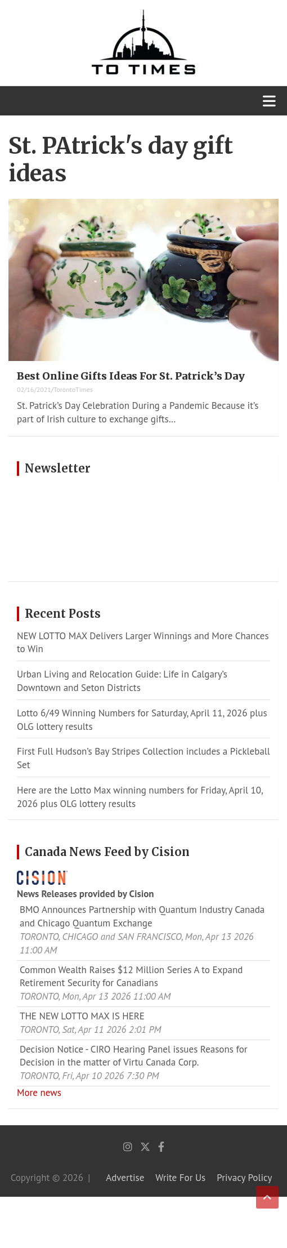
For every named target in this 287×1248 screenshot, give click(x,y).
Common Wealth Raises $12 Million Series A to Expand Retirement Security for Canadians (131, 977)
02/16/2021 (34, 389)
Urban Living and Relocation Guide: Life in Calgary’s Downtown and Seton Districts (122, 681)
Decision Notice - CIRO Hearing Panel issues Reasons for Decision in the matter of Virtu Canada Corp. (134, 1056)
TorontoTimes (73, 389)
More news (39, 1092)
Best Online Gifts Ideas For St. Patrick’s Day (131, 375)
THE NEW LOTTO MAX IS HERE (82, 1016)
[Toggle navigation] (269, 101)
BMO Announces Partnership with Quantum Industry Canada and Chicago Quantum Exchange (142, 916)
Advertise (125, 1177)
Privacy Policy (244, 1177)
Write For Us (180, 1177)
